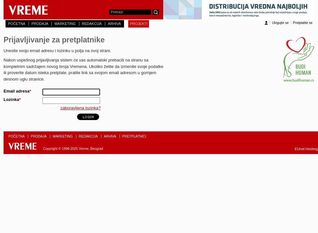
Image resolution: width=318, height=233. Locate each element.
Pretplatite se (302, 23)
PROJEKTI (138, 24)
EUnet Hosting (306, 149)
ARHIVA (114, 24)
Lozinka (12, 99)
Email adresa (17, 91)
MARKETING (64, 24)
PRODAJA (39, 24)
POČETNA (16, 24)
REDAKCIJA (92, 24)
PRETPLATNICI (134, 136)
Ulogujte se (280, 23)
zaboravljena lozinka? (80, 107)
